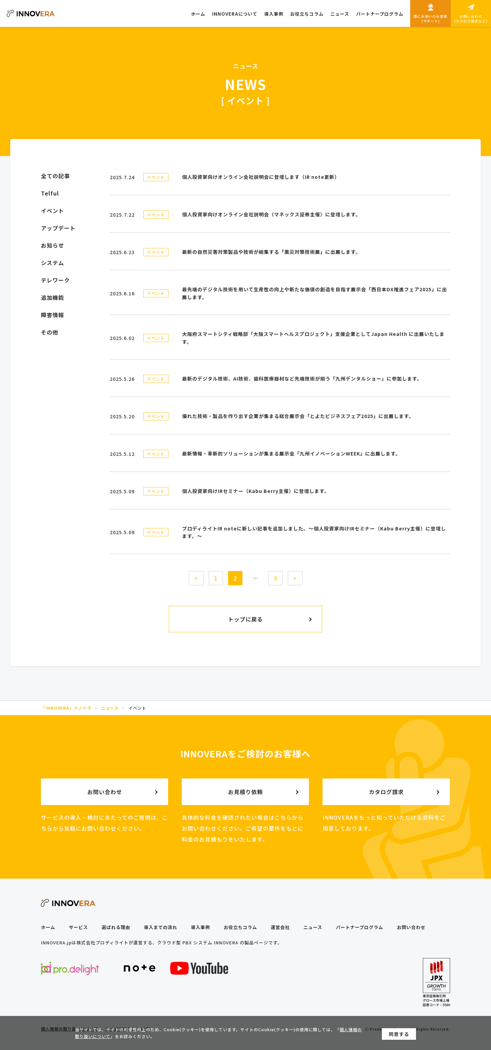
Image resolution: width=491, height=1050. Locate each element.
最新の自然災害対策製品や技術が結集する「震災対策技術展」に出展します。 (271, 251)
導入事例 (200, 927)
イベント (156, 177)
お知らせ (52, 245)
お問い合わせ (411, 927)
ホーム (48, 927)
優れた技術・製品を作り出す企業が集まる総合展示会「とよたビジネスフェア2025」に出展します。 (298, 416)
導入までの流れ (160, 927)
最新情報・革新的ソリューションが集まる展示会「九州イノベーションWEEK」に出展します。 (291, 453)
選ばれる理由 (116, 927)
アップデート (58, 228)
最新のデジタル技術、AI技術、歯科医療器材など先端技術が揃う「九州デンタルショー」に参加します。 (302, 378)
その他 (49, 332)
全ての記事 (55, 176)
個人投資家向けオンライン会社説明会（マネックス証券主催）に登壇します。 (271, 214)
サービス (78, 927)
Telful (50, 193)
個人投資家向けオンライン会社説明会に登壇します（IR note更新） (261, 176)
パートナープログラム (359, 927)
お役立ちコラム (240, 927)
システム (52, 263)
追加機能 (52, 297)
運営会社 (280, 927)
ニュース (312, 927)
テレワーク (55, 280)
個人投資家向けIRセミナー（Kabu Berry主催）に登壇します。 (255, 491)
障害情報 (52, 315)
